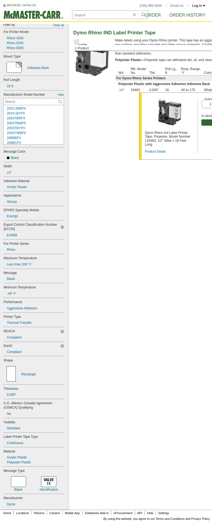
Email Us (176, 6)
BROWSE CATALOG (21, 5)
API (139, 513)
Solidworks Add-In (97, 513)
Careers (54, 513)
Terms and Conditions (170, 518)
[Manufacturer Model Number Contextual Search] (33, 101)
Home (7, 513)
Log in (198, 6)
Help (150, 513)
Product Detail (155, 151)
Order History (187, 15)
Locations (22, 513)
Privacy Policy (200, 518)
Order (153, 15)
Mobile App (72, 513)
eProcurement (123, 513)
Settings (163, 513)
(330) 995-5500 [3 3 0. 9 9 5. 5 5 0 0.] (151, 6)
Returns (39, 513)
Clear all (58, 25)
